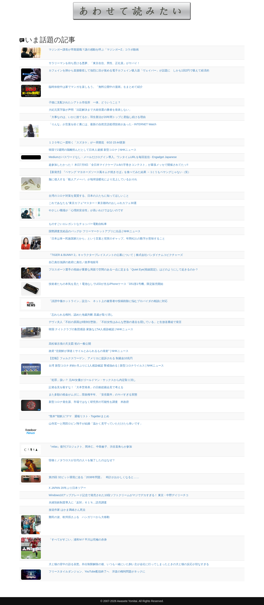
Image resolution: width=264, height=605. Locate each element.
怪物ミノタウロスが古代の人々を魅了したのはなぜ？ (82, 460)
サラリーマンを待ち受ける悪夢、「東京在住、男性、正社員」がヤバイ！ (94, 63)
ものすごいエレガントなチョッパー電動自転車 (78, 223)
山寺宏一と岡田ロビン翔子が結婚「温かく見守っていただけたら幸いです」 (96, 423)
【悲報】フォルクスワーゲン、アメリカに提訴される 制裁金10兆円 (91, 358)
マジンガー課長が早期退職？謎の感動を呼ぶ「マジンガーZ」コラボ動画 (94, 49)
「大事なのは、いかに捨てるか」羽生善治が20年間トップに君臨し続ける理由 (97, 117)
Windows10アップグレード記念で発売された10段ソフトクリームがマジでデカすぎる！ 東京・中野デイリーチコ (118, 495)
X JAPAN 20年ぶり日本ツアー (67, 487)
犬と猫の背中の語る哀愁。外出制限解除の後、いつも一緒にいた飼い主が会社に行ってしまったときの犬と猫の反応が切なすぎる (129, 564)
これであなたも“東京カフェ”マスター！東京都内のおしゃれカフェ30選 (93, 203)
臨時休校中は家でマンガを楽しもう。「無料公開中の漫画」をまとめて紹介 (96, 86)
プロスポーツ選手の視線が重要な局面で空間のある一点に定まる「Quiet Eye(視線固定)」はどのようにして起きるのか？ (123, 269)
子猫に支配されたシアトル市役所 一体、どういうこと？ (85, 102)
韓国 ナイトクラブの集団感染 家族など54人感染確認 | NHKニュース (91, 329)
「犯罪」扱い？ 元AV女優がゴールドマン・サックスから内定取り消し (92, 380)
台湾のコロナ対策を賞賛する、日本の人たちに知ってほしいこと (89, 195)
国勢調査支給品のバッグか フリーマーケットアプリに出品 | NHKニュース (94, 231)
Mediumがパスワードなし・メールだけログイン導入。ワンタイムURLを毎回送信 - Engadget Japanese (113, 157)
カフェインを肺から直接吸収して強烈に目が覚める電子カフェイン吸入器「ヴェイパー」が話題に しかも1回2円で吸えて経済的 (129, 70)
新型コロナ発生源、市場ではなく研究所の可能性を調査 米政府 (89, 401)
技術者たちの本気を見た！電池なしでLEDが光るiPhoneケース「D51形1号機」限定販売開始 (106, 283)
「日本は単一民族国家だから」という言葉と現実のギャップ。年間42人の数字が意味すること (107, 238)
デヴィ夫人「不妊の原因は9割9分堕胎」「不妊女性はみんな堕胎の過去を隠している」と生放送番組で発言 (115, 322)
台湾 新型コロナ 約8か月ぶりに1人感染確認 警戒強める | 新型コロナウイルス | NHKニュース (106, 365)
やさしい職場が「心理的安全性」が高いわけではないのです (86, 210)
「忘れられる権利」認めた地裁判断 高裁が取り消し (81, 314)
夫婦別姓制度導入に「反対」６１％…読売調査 (78, 502)
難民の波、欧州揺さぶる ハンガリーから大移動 (79, 517)
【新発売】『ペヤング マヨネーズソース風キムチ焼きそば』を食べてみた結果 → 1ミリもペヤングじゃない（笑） (120, 172)
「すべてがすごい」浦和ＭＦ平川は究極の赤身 (78, 539)
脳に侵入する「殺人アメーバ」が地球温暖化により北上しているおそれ (93, 179)
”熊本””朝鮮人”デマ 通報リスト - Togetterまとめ (79, 416)
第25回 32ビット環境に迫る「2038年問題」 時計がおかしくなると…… (94, 477)
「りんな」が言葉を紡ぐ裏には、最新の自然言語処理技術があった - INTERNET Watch (102, 124)
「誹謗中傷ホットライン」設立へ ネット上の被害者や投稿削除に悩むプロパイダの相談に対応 (108, 301)
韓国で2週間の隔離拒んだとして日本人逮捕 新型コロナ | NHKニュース (93, 149)
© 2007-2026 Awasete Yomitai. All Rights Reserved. (132, 601)
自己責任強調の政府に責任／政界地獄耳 (73, 262)
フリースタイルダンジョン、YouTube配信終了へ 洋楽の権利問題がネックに (97, 571)
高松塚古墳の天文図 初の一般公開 (70, 343)
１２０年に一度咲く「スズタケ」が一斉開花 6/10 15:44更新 (87, 142)
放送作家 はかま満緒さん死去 (67, 509)
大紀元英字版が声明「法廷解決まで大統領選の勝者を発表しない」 (90, 109)
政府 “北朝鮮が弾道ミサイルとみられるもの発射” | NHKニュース (88, 351)
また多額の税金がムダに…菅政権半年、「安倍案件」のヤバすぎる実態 (93, 394)
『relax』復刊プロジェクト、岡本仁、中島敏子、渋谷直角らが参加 (90, 446)
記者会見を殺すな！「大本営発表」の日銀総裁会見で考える (86, 387)
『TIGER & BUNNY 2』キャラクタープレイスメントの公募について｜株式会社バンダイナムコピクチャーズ (116, 254)
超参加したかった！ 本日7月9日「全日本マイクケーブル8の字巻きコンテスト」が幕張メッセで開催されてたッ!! (118, 164)
